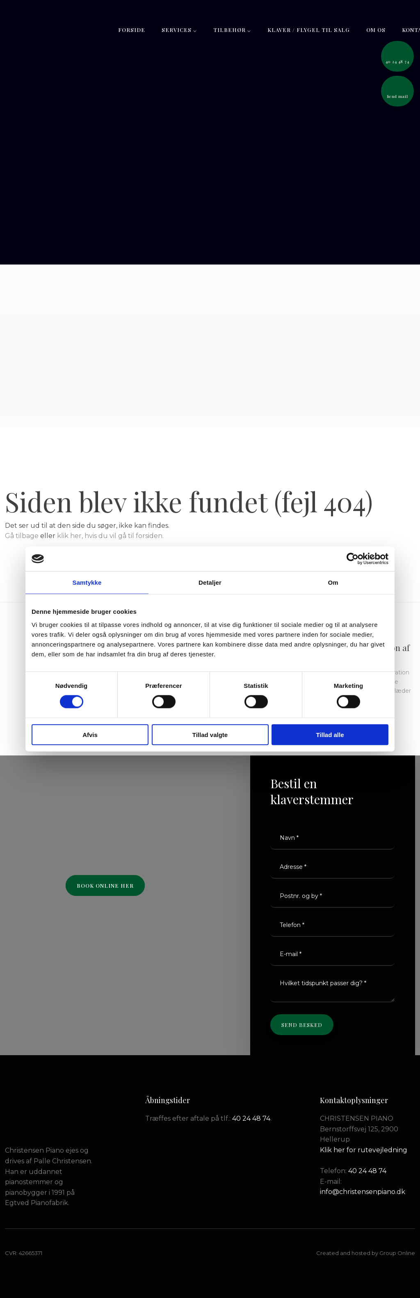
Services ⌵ (179, 29)
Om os (376, 29)
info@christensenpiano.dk (362, 1192)
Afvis (90, 734)
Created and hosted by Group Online (365, 1253)
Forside (131, 29)
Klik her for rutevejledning (363, 1150)
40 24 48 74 (251, 1118)
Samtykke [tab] (87, 582)
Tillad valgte (210, 734)
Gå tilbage (22, 536)
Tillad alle (330, 734)
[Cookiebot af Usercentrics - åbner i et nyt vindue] (352, 559)
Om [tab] (333, 582)
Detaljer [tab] (210, 582)
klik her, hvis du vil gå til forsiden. (110, 536)
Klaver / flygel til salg (308, 29)
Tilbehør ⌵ (232, 29)
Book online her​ (105, 885)
